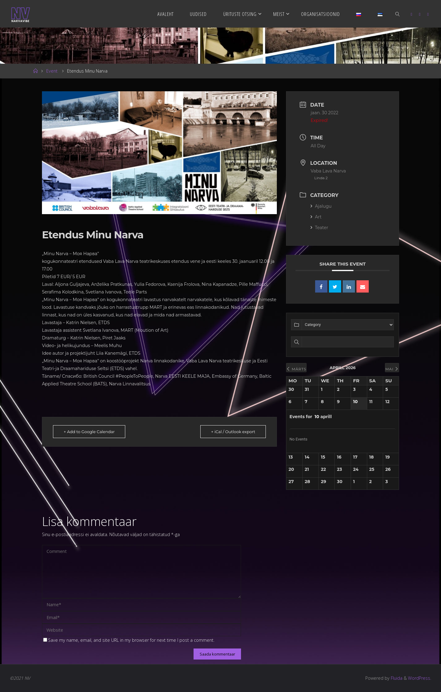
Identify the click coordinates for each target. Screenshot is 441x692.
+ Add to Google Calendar (89, 431)
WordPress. (419, 678)
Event (52, 71)
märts (296, 369)
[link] (398, 14)
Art (316, 217)
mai (392, 369)
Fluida (395, 678)
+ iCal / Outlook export (233, 431)
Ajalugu (321, 206)
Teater (319, 227)
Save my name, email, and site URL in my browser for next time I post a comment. (128, 640)
